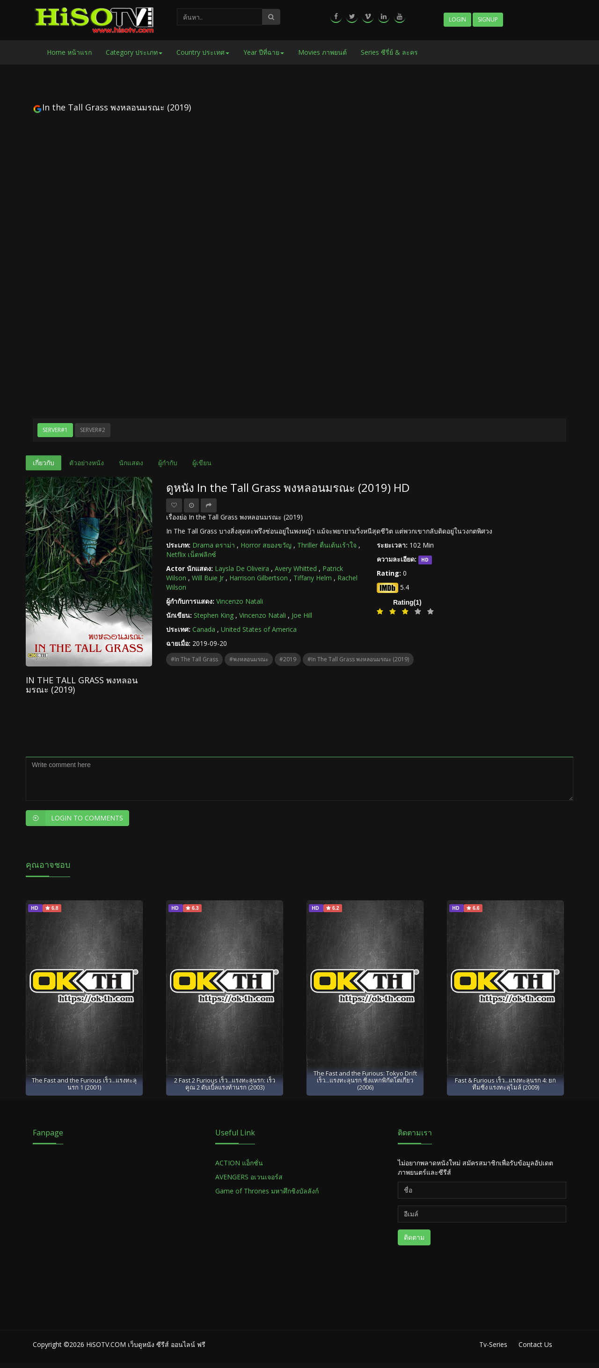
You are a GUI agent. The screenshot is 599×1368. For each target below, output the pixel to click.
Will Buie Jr (208, 577)
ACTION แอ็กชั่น (239, 1162)
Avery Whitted (296, 568)
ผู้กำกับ (167, 462)
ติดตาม (414, 1237)
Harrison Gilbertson (258, 577)
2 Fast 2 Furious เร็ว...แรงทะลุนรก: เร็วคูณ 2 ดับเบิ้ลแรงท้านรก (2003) (224, 1083)
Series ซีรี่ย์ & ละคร (389, 52)
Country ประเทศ (202, 52)
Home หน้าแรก (69, 52)
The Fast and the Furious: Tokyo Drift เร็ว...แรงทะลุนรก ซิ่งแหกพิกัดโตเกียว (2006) (365, 1080)
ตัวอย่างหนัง (86, 462)
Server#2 (92, 430)
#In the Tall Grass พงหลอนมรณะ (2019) (358, 659)
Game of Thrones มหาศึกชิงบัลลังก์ (268, 1190)
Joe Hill (302, 615)
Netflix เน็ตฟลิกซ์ (191, 554)
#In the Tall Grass (194, 659)
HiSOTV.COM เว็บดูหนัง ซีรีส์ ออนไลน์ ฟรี (145, 1344)
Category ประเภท (134, 52)
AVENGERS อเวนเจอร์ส (249, 1176)
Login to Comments (74, 818)
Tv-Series (493, 1344)
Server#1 (55, 430)
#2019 (287, 659)
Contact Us (535, 1344)
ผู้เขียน (202, 462)
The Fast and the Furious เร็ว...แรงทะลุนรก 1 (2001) (84, 1083)
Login (457, 19)
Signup (488, 19)
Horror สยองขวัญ (266, 545)
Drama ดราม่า (213, 545)
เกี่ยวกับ (43, 462)
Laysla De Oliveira (242, 568)
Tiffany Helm (312, 577)
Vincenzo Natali (239, 601)
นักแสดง (131, 462)
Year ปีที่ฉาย (263, 52)
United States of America (259, 629)
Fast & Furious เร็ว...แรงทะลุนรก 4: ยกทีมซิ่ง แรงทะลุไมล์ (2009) (505, 1083)
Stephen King (214, 615)
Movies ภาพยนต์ (322, 52)
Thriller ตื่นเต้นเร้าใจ (327, 545)
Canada (203, 629)
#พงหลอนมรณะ (248, 659)
